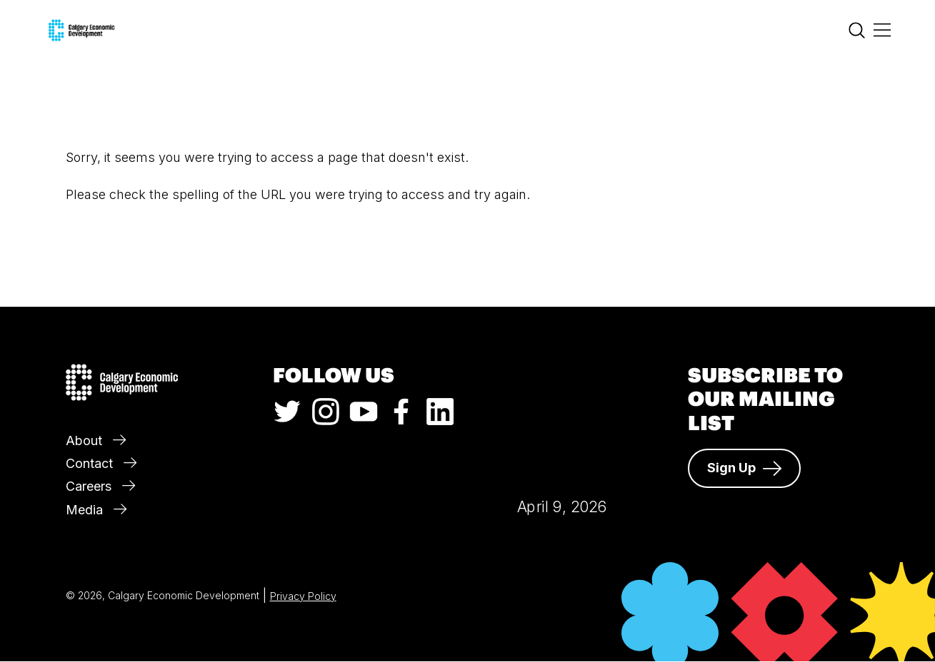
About (96, 440)
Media (96, 509)
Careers (100, 486)
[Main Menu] (882, 31)
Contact (101, 463)
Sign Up (744, 468)
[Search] (857, 33)
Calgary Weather (562, 412)
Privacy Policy (303, 596)
